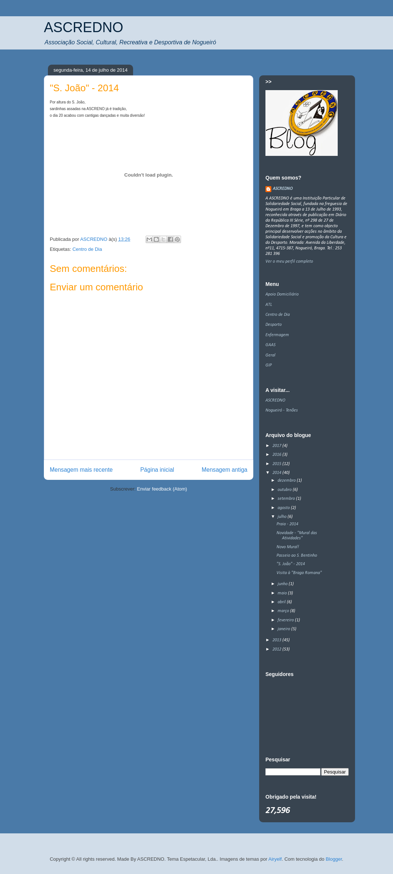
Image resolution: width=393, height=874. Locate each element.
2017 (277, 446)
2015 (277, 464)
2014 (277, 473)
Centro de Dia (87, 249)
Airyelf (275, 859)
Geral (270, 355)
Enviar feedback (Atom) (162, 489)
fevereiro (286, 620)
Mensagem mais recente (81, 470)
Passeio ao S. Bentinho (297, 555)
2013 (277, 640)
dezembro (287, 480)
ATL (268, 305)
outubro (285, 490)
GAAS (270, 345)
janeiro (284, 629)
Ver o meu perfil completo (289, 261)
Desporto (273, 324)
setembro (287, 498)
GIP (268, 365)
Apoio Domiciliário (282, 294)
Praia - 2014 (287, 524)
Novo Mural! (288, 547)
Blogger (334, 859)
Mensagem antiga (224, 470)
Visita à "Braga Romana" (299, 573)
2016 (277, 455)
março (284, 611)
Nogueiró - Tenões (281, 410)
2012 (277, 649)
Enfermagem (277, 335)
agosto (284, 508)
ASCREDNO (83, 27)
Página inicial (157, 470)
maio (283, 593)
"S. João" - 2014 (291, 564)
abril (282, 602)
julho (283, 517)
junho (283, 584)
